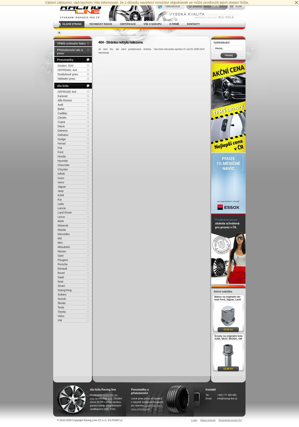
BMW (61, 109)
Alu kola (62, 85)
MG (60, 238)
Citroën (62, 117)
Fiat (60, 147)
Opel (60, 255)
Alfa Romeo (65, 100)
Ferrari (62, 143)
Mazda (62, 229)
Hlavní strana (72, 24)
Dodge (62, 139)
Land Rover (65, 212)
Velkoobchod (172, 6)
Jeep (60, 191)
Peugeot (63, 260)
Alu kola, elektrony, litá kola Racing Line (78, 10)
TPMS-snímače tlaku (71, 43)
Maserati (63, 225)
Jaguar (62, 186)
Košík (239, 6)
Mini (60, 242)
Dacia (61, 126)
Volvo (61, 316)
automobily (150, 405)
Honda (62, 156)
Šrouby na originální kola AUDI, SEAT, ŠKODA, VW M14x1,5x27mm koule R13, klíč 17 (228, 337)
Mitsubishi (64, 247)
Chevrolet (63, 165)
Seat (60, 281)
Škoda (61, 303)
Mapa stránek (208, 420)
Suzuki (62, 298)
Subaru (62, 294)
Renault (62, 268)
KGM (61, 195)
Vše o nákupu (152, 24)
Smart (61, 285)
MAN (61, 221)
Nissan (62, 251)
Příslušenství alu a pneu (70, 51)
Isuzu (61, 178)
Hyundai (63, 160)
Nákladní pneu (66, 78)
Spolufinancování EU (230, 420)
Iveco (61, 182)
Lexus (61, 216)
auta (110, 398)
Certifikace (128, 24)
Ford (60, 152)
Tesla (61, 307)
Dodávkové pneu (68, 74)
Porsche (63, 264)
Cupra (61, 122)
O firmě (174, 24)
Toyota (62, 311)
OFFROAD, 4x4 (67, 70)
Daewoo (63, 130)
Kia (60, 199)
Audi (60, 104)
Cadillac (62, 113)
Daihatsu (63, 134)
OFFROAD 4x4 (67, 91)
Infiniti (61, 173)
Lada (61, 203)
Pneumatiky (65, 59)
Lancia (62, 208)
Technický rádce (100, 24)
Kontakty (193, 24)
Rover (61, 272)
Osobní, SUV (66, 65)
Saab (61, 277)
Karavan (63, 96)
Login (194, 420)
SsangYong (65, 290)
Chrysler (63, 169)
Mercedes (64, 234)
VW (60, 320)
